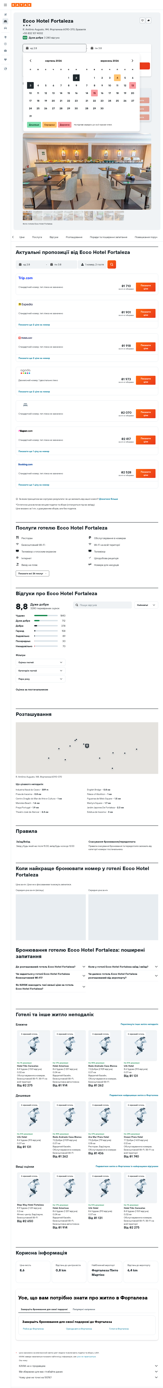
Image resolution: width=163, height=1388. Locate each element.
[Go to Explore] (5, 37)
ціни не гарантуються (86, 1356)
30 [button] (76, 108)
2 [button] (76, 77)
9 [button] (76, 85)
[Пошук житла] (5, 21)
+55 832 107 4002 (33, 33)
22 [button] (68, 100)
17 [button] (30, 100)
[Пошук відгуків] (105, 605)
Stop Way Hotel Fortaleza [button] (30, 1204)
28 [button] (61, 108)
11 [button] (38, 93)
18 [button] (38, 100)
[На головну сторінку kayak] (21, 5)
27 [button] (53, 108)
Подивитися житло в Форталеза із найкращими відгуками (127, 1166)
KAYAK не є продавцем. (88, 1366)
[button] (5, 4)
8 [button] (68, 85)
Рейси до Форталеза (33, 1328)
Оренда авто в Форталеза (79, 1328)
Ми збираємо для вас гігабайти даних (88, 1372)
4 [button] (38, 85)
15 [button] (68, 93)
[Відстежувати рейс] (5, 44)
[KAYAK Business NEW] (5, 50)
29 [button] (68, 108)
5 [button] (45, 85)
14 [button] (61, 93)
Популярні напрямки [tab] (84, 1309)
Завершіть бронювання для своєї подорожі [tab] (44, 1309)
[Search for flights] (5, 14)
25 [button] (38, 108)
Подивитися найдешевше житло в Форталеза (134, 1095)
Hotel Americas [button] (61, 1065)
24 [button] (30, 108)
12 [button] (46, 93)
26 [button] (45, 108)
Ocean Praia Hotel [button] (133, 1137)
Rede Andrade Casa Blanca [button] (102, 1065)
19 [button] (46, 100)
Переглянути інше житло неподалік (139, 1024)
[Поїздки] (5, 59)
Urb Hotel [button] (129, 1065)
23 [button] (76, 100)
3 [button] (30, 85)
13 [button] (53, 93)
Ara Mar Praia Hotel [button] (98, 1137)
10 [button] (30, 93)
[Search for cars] (5, 28)
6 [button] (53, 85)
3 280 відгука (51, 37)
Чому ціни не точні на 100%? (88, 1377)
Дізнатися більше (108, 499)
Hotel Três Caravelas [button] (27, 1065)
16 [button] (76, 93)
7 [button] (61, 85)
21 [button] (61, 100)
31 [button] (30, 116)
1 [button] (68, 77)
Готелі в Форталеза (119, 1328)
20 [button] (53, 100)
